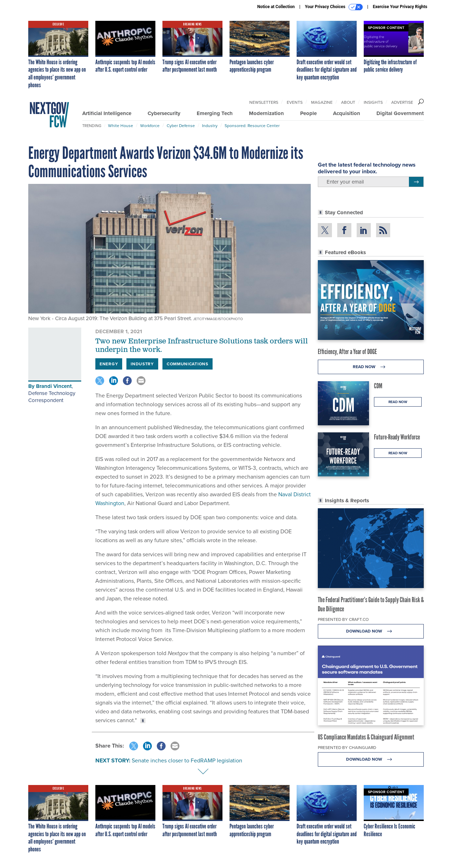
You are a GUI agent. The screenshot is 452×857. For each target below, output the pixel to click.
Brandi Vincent (54, 386)
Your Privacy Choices (334, 7)
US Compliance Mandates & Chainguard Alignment (366, 737)
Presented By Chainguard (347, 747)
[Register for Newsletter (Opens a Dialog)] (416, 182)
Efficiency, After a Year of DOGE (347, 351)
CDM (378, 386)
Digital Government (400, 113)
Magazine (322, 102)
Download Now (371, 631)
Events (295, 102)
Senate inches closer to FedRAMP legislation (187, 760)
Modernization (266, 113)
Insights (373, 102)
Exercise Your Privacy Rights (400, 6)
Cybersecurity (164, 113)
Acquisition (346, 113)
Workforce (150, 125)
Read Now (371, 367)
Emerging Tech (215, 113)
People (308, 113)
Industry (210, 125)
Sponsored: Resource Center (252, 125)
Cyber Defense (181, 125)
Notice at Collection (276, 6)
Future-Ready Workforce (397, 437)
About (348, 102)
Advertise (402, 102)
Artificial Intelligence (106, 113)
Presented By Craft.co (343, 619)
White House (120, 125)
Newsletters (263, 102)
